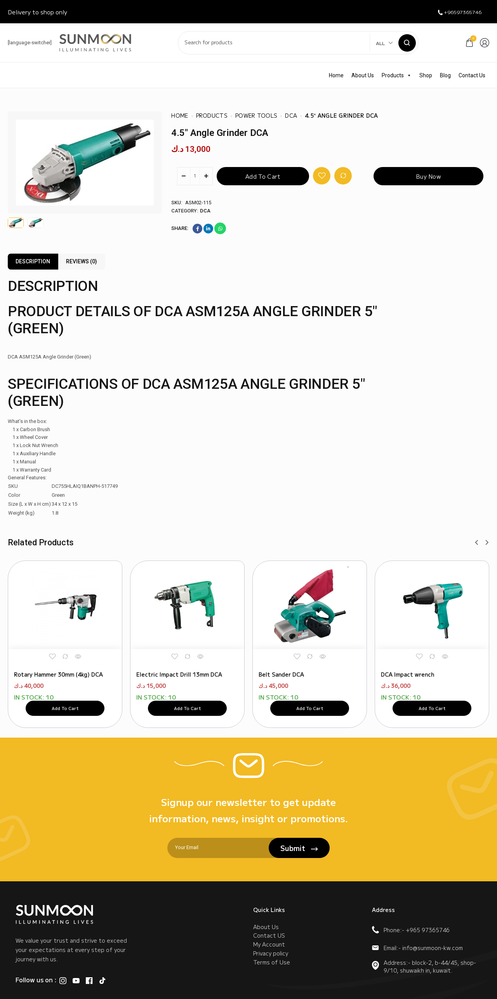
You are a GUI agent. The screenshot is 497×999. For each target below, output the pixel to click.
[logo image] (95, 42)
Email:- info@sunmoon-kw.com (417, 948)
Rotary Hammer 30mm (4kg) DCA (58, 661)
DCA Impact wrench (407, 661)
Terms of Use (271, 975)
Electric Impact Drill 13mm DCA (179, 661)
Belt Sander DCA (281, 661)
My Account (269, 952)
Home (336, 75)
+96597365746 (454, 12)
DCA (205, 211)
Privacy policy (270, 964)
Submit (299, 848)
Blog (445, 75)
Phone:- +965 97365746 (411, 930)
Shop (425, 75)
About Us (362, 75)
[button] (476, 542)
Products (397, 75)
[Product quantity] (195, 176)
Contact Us (472, 75)
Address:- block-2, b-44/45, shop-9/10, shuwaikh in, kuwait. (424, 966)
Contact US (269, 940)
